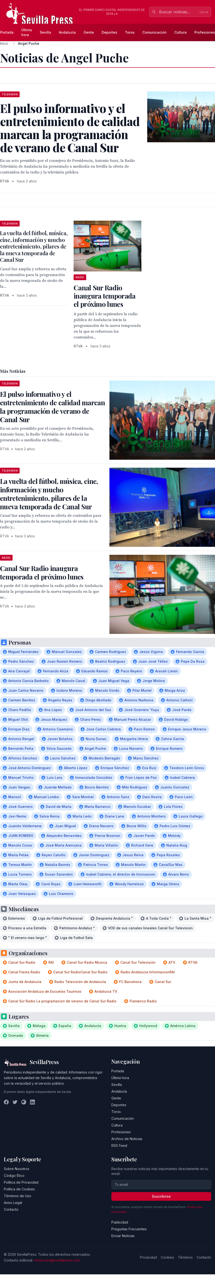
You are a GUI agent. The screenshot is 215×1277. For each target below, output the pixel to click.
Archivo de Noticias (126, 1139)
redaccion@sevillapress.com (57, 1260)
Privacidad (148, 1257)
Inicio (4, 43)
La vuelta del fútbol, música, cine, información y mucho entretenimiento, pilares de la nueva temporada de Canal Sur (34, 246)
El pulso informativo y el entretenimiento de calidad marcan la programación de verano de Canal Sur (52, 407)
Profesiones (121, 1132)
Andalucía (67, 32)
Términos (185, 1257)
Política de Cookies (19, 1189)
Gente (89, 32)
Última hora (26, 32)
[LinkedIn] (32, 1102)
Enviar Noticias (123, 1236)
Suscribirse (161, 1196)
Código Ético (14, 1175)
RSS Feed (119, 1145)
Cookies (167, 1257)
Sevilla (45, 32)
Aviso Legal (13, 1203)
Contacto (11, 1209)
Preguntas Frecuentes (129, 1229)
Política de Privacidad (21, 1182)
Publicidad (119, 1222)
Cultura (180, 32)
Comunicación (154, 32)
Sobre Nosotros (16, 1169)
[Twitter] (15, 1102)
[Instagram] (23, 1102)
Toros (130, 32)
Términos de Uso (17, 1196)
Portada (117, 1071)
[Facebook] (6, 1102)
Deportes (109, 32)
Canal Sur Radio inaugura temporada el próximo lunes (104, 295)
